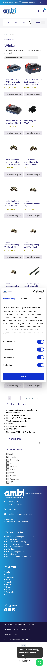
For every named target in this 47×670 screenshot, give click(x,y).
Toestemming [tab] (9, 299)
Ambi (11, 454)
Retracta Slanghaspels (16, 426)
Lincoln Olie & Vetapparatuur (18, 418)
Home (6, 34)
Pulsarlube (11, 423)
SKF (11, 482)
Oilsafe (12, 472)
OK (22, 376)
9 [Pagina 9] (29, 398)
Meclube (13, 466)
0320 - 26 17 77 (38, 2)
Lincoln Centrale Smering (17, 415)
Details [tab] (24, 299)
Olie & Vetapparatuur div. (16, 421)
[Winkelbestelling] (21, 57)
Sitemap (7, 629)
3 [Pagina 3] (15, 398)
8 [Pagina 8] (26, 398)
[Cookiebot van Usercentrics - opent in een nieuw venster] (33, 291)
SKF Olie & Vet (12, 429)
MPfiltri (12, 469)
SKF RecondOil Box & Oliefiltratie (20, 432)
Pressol (12, 475)
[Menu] (40, 22)
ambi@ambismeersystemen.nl (20, 514)
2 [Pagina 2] (12, 398)
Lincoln (12, 457)
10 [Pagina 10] (33, 398)
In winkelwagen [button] (13, 94)
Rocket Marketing (28, 639)
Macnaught (14, 460)
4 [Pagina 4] (18, 398)
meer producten (23, 659)
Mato (11, 463)
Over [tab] (39, 299)
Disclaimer (16, 629)
